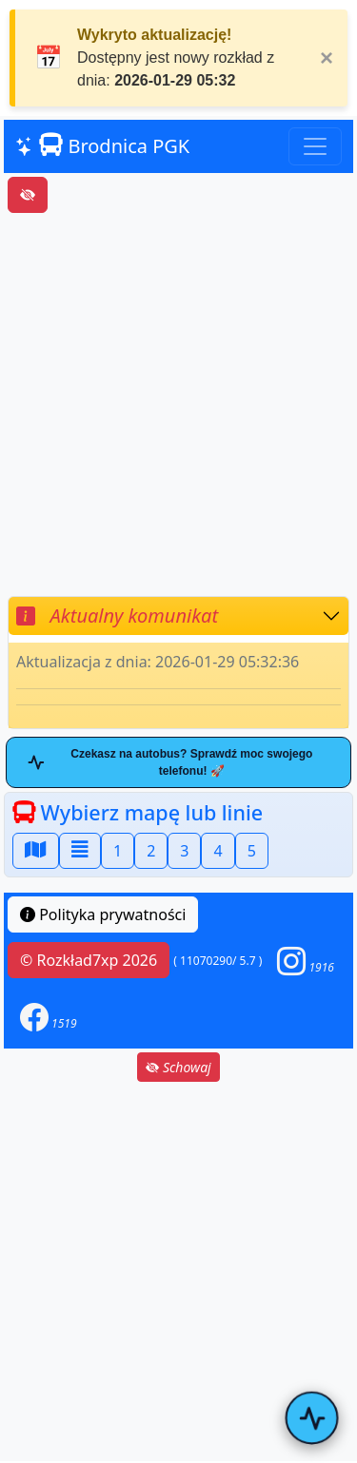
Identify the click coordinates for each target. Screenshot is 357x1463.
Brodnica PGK (102, 146)
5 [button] (252, 850)
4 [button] (217, 850)
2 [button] (151, 850)
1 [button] (117, 850)
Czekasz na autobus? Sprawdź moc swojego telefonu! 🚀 (170, 762)
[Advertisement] (178, 404)
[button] (306, 961)
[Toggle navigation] (315, 146)
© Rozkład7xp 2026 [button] (88, 960)
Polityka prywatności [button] (103, 914)
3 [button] (184, 850)
